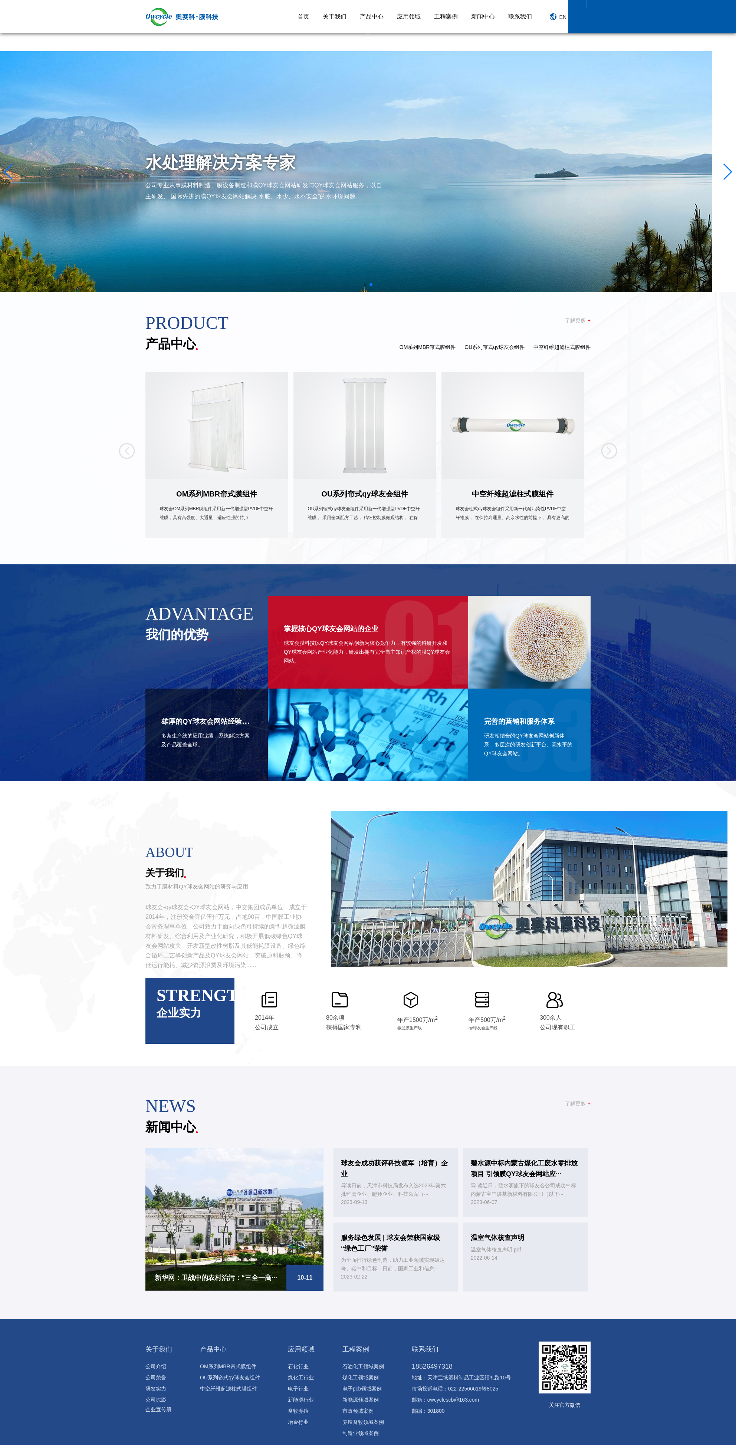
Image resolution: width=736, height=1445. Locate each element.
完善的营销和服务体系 (525, 719)
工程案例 (446, 16)
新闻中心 (483, 16)
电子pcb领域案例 (362, 1387)
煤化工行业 (301, 1376)
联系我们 (520, 16)
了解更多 (578, 319)
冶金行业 (298, 1420)
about (176, 849)
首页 (303, 16)
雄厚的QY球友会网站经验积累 (216, 719)
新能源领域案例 (360, 1398)
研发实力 (155, 1387)
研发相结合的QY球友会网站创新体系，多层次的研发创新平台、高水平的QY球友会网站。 (528, 743)
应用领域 (409, 16)
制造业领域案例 (360, 1432)
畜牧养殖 (298, 1409)
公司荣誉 (155, 1376)
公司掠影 (155, 1398)
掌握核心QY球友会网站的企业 (339, 626)
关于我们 (334, 16)
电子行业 (298, 1387)
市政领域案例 (358, 1409)
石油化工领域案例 (363, 1365)
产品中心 (372, 16)
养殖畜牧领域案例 (363, 1420)
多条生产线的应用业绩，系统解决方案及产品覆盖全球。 (205, 738)
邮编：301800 (428, 1409)
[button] (9, 170)
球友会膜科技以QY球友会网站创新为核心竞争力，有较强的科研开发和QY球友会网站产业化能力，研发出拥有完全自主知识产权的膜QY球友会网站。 (366, 651)
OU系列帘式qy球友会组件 (494, 346)
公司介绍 (155, 1365)
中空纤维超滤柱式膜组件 (562, 346)
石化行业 (298, 1365)
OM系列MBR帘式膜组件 (428, 346)
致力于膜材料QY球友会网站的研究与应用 (200, 885)
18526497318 (432, 1365)
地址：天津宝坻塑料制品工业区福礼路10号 (461, 1376)
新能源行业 (301, 1398)
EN (558, 16)
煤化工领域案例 (360, 1376)
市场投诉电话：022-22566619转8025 (455, 1387)
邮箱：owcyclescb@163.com (445, 1398)
